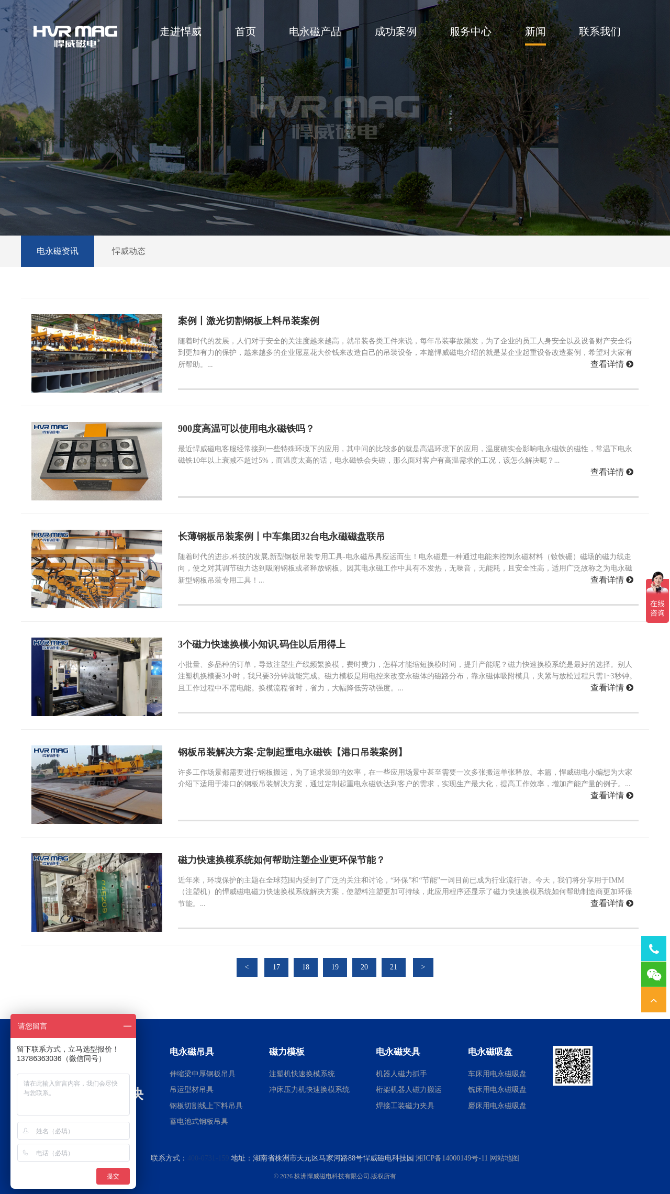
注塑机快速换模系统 (302, 1074)
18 (305, 967)
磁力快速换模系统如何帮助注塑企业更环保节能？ (281, 860)
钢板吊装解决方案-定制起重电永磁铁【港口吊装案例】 (292, 752)
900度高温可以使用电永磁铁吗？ (246, 428)
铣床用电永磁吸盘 (497, 1089)
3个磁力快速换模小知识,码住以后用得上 (261, 644)
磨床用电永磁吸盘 (497, 1106)
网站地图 (504, 1158)
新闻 (535, 31)
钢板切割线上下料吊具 (206, 1106)
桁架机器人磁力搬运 (409, 1089)
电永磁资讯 (58, 251)
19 (335, 967)
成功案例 (396, 31)
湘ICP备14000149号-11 (452, 1158)
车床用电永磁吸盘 (497, 1074)
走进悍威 (181, 31)
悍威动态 (129, 251)
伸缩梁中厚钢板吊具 (203, 1074)
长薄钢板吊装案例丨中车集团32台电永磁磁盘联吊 (281, 536)
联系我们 (600, 31)
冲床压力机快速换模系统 (309, 1089)
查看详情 (611, 364)
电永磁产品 (315, 31)
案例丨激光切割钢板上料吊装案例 (248, 321)
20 (364, 967)
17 (276, 967)
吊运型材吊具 (192, 1089)
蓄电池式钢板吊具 (199, 1121)
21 (393, 967)
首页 (245, 31)
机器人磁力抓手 (401, 1074)
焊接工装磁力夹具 (405, 1106)
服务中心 (471, 31)
